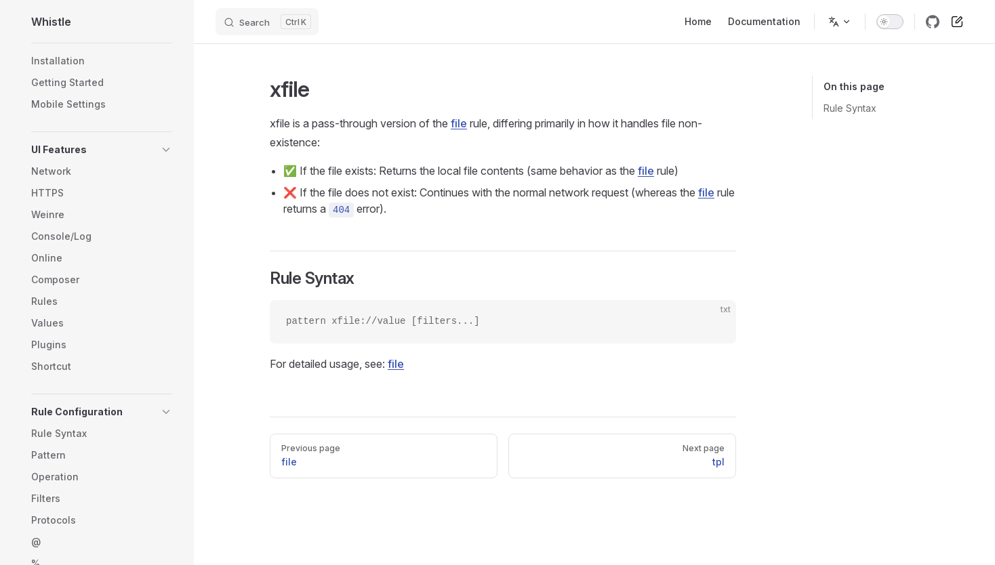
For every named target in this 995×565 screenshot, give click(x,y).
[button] (101, 150)
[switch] (889, 21)
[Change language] (839, 21)
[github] (932, 21)
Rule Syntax (850, 108)
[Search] (267, 21)
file (459, 123)
